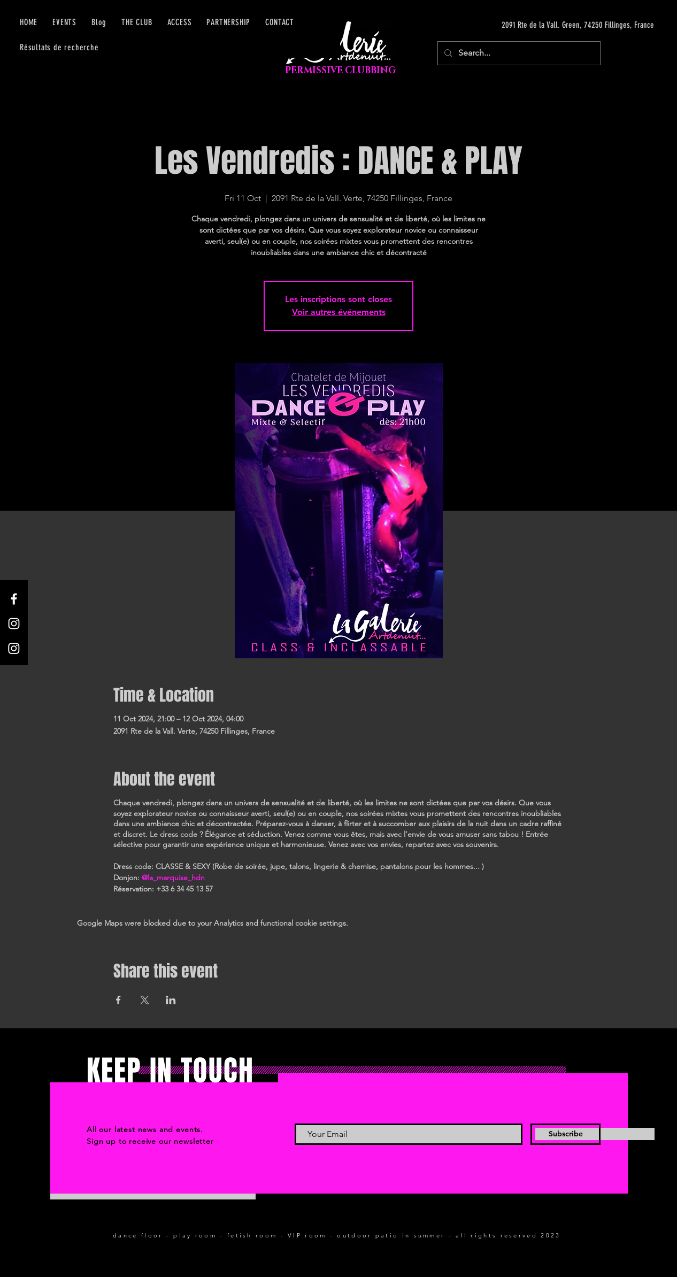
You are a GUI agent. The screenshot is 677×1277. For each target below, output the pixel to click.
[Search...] (518, 53)
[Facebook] (13, 598)
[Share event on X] (145, 1000)
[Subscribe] (565, 1134)
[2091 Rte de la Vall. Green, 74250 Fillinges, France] (553, 25)
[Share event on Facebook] (118, 1000)
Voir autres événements (339, 312)
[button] (179, 22)
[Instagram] (13, 623)
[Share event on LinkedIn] (171, 1000)
